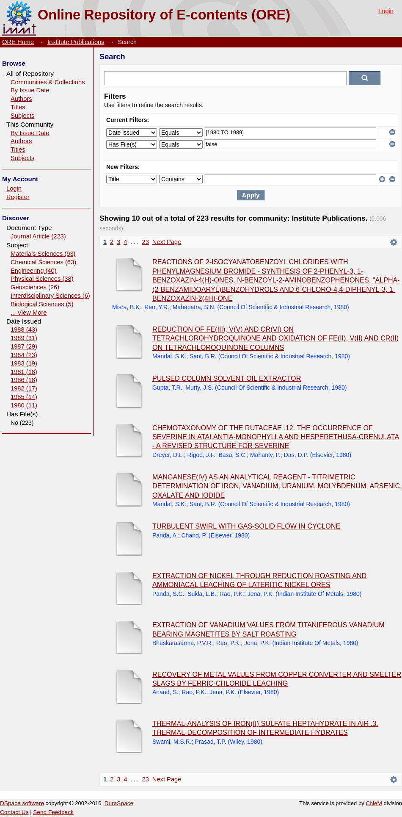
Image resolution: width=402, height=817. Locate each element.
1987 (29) (24, 346)
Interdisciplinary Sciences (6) (50, 295)
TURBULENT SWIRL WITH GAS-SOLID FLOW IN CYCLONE (246, 526)
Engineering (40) (34, 270)
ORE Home (18, 42)
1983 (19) (24, 363)
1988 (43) (24, 329)
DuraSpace (119, 803)
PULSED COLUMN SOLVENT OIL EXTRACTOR (226, 378)
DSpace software (22, 803)
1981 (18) (24, 371)
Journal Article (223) (38, 236)
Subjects (22, 115)
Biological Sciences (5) (42, 304)
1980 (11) (24, 405)
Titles (18, 107)
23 (145, 241)
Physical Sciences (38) (42, 278)
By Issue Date (30, 90)
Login (386, 11)
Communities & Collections (48, 82)
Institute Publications (76, 42)
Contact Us (14, 812)
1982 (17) (24, 388)
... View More (29, 312)
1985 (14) (24, 396)
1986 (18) (24, 380)
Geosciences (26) (35, 287)
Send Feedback (53, 812)
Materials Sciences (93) (43, 253)
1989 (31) (24, 338)
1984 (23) (24, 355)
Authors (21, 98)
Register (18, 197)
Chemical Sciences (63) (43, 262)
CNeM (374, 803)
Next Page (167, 241)
